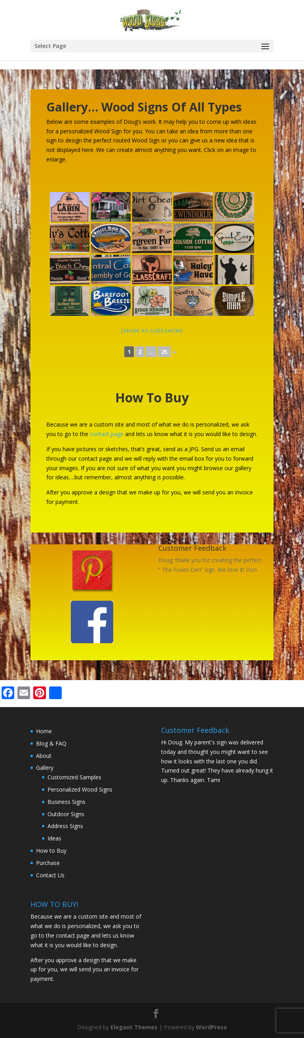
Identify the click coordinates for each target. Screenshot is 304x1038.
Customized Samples (74, 777)
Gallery (44, 767)
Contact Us (50, 875)
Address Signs (65, 826)
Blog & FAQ (51, 743)
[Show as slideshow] (151, 330)
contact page (107, 434)
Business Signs (67, 801)
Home (44, 731)
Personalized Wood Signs (80, 789)
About (43, 755)
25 (164, 352)
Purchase (48, 863)
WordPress (211, 1027)
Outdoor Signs (66, 814)
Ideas (54, 838)
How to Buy (51, 850)
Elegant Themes (134, 1027)
